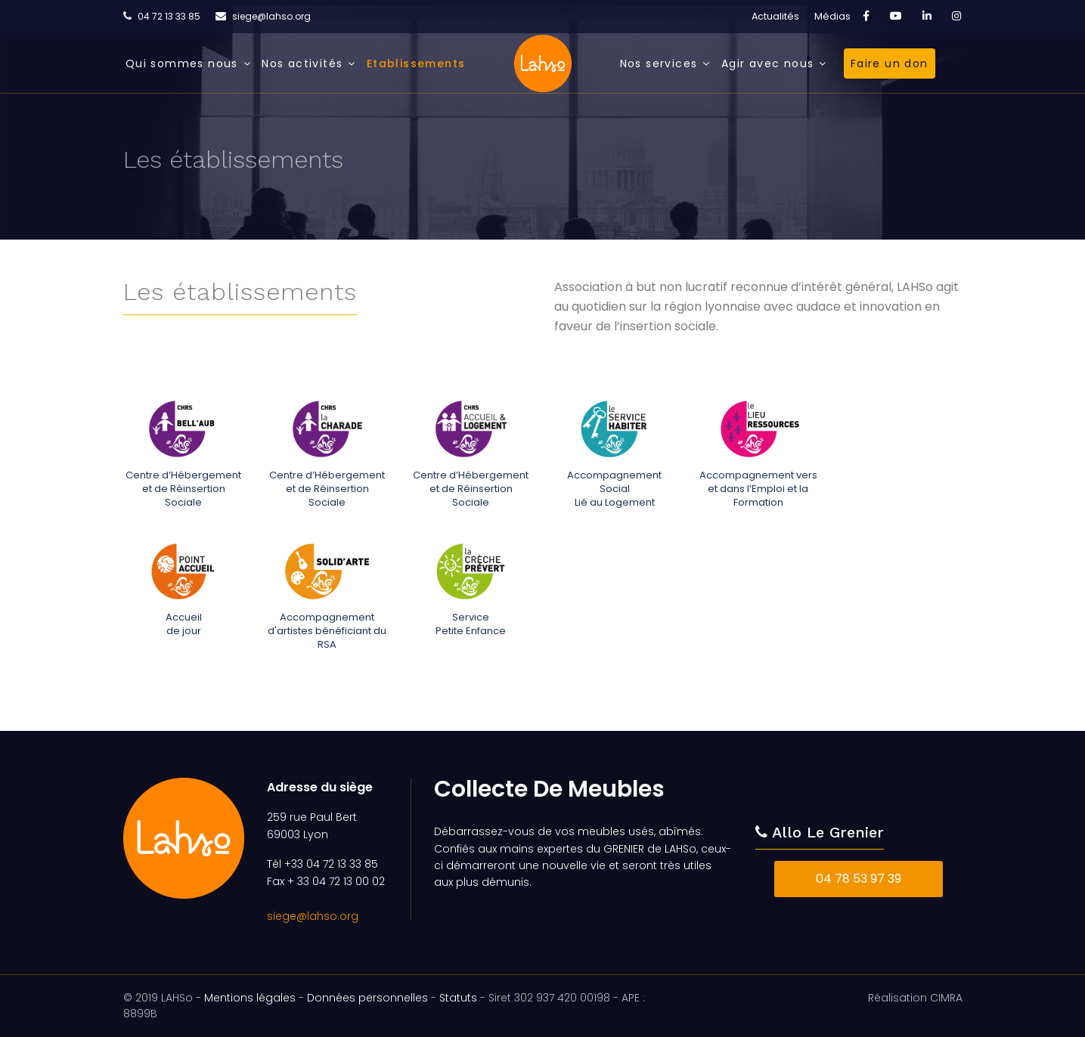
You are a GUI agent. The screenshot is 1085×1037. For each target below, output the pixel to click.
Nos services (659, 63)
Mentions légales (250, 997)
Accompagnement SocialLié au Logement (614, 488)
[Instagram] (956, 15)
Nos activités (302, 63)
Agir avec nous (767, 63)
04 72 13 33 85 (169, 16)
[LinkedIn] (927, 15)
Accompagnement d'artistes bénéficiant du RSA (326, 631)
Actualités (775, 16)
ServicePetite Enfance (470, 624)
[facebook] (866, 15)
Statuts (458, 997)
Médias (832, 16)
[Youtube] (896, 15)
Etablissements (416, 63)
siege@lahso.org (271, 16)
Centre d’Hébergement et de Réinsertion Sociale (182, 488)
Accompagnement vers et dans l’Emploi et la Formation (758, 488)
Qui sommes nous (182, 63)
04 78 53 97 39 (858, 878)
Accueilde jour (184, 624)
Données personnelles (367, 997)
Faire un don (889, 63)
